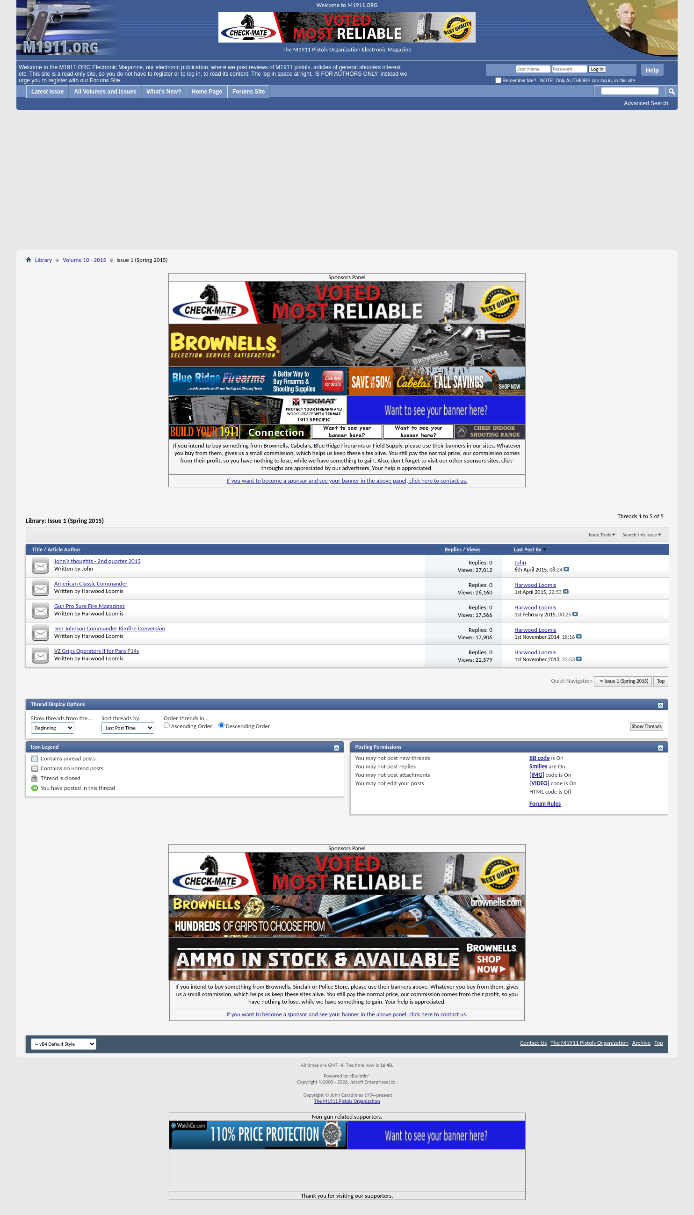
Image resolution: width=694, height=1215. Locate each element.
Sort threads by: (121, 718)
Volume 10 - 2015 (84, 259)
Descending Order (244, 726)
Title (37, 549)
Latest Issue (47, 91)
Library (43, 259)
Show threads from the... (61, 718)
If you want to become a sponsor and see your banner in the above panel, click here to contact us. (347, 480)
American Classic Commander (90, 583)
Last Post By (530, 549)
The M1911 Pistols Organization (589, 1042)
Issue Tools (600, 535)
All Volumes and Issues (105, 91)
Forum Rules (545, 803)
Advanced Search (646, 103)
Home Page (207, 91)
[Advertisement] (347, 180)
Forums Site (248, 91)
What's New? (164, 91)
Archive (641, 1042)
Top (661, 681)
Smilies (538, 766)
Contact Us (533, 1042)
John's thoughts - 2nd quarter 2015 (97, 560)
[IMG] (536, 774)
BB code (539, 757)
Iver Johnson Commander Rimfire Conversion (109, 628)
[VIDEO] (539, 783)
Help (652, 70)
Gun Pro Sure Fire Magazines (89, 605)
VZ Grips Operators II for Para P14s (96, 650)
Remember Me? (515, 80)
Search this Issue (639, 535)
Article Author (64, 549)
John (88, 568)
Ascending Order (188, 726)
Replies (453, 549)
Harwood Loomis (102, 590)
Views (474, 549)
